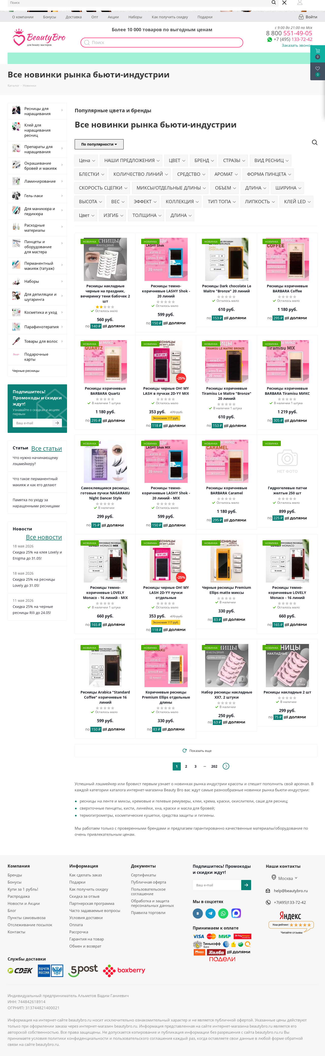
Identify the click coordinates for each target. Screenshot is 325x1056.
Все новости (44, 536)
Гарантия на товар (86, 938)
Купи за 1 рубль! (23, 889)
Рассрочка (78, 931)
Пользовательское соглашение (148, 891)
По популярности (99, 144)
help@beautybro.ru (291, 890)
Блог (12, 910)
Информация (83, 866)
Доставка (74, 16)
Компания (19, 866)
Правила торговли (148, 912)
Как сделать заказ (85, 874)
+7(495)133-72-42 (290, 902)
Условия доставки (86, 917)
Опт (94, 16)
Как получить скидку (170, 16)
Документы (143, 866)
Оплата (76, 924)
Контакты (16, 931)
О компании (23, 16)
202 (214, 766)
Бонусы (49, 16)
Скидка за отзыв (84, 896)
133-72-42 (293, 39)
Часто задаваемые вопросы (94, 910)
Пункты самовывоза (26, 917)
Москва (282, 878)
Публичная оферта (148, 882)
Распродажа (19, 896)
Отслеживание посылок (30, 924)
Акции (113, 16)
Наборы (135, 16)
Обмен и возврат (85, 946)
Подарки (205, 16)
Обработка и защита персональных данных (152, 903)
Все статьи (46, 447)
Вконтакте (198, 913)
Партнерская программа (91, 903)
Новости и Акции (24, 903)
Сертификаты (143, 874)
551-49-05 (289, 33)
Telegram (210, 913)
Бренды (15, 874)
